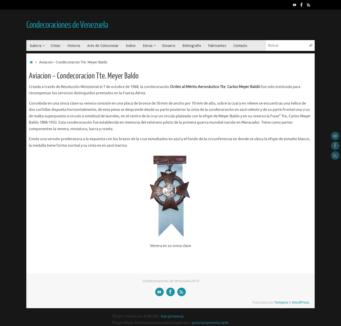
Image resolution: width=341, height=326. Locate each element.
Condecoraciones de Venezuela (67, 25)
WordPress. (301, 302)
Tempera (281, 302)
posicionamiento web (210, 322)
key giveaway (172, 316)
